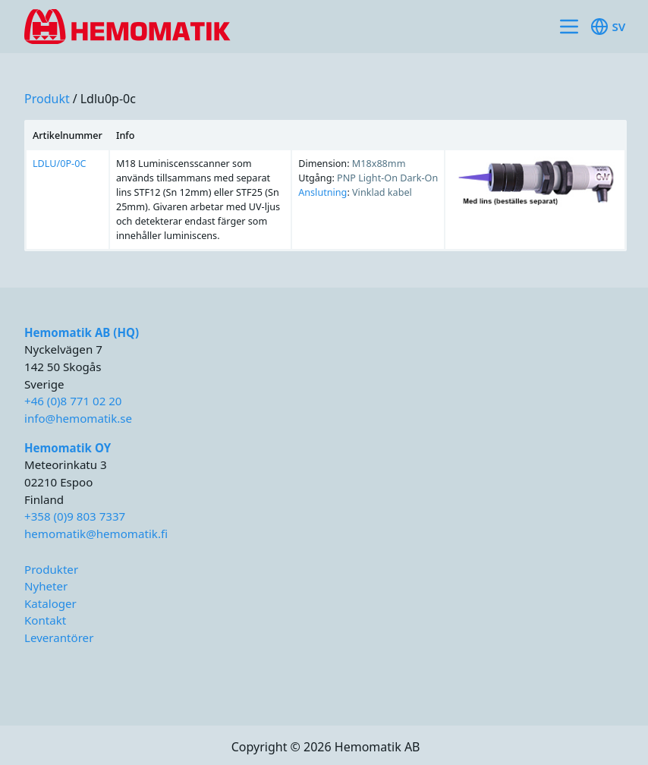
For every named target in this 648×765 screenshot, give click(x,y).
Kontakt (45, 620)
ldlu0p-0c (108, 98)
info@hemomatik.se (78, 418)
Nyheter (46, 585)
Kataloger (50, 603)
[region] (325, 185)
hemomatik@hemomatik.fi (96, 533)
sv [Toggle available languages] (607, 26)
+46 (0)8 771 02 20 (73, 400)
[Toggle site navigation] (569, 26)
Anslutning (322, 192)
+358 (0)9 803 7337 (74, 516)
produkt (47, 98)
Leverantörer (58, 637)
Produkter (51, 569)
